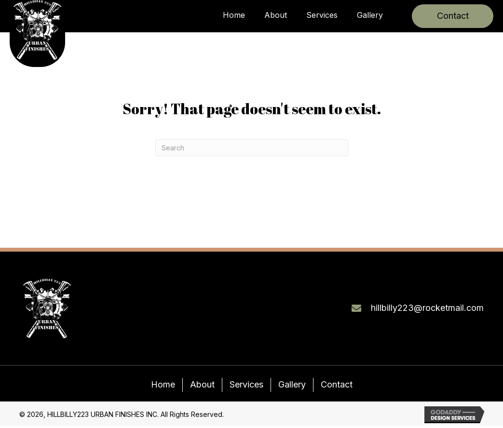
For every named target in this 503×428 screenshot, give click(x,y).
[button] (452, 16)
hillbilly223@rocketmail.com (427, 308)
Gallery (292, 384)
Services (246, 384)
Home (163, 384)
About (202, 384)
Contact (337, 384)
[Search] (251, 147)
